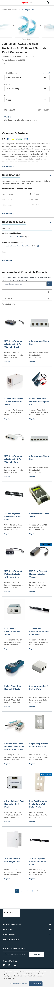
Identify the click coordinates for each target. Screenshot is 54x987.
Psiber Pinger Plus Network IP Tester (12, 687)
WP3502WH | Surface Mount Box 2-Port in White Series (39, 698)
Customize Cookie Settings (18, 984)
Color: (6, 95)
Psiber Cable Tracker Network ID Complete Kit (39, 401)
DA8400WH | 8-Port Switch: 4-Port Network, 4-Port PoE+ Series (14, 813)
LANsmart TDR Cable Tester (39, 515)
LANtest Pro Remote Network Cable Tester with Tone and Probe (14, 746)
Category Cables (29, 9)
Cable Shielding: (10, 73)
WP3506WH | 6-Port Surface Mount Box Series (39, 468)
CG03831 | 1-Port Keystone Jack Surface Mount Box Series (13, 411)
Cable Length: (9, 84)
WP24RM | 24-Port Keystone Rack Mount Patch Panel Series (39, 871)
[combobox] (27, 77)
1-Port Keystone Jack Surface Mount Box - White (13, 401)
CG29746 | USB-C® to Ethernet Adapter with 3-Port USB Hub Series (14, 468)
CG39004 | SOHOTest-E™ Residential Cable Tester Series (13, 641)
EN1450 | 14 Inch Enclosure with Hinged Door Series (13, 871)
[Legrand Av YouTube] (15, 965)
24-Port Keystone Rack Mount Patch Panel (37, 861)
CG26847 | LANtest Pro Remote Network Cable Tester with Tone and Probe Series (14, 756)
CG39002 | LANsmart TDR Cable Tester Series (38, 526)
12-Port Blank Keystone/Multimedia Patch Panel (39, 631)
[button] (3, 3)
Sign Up (37, 954)
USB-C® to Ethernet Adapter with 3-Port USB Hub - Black (13, 344)
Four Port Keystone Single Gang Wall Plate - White (38, 804)
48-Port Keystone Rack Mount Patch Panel (12, 516)
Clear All (46, 73)
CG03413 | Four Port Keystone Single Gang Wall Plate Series (38, 813)
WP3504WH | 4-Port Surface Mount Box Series (39, 353)
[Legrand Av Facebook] (4, 965)
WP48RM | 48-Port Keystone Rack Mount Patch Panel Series (14, 526)
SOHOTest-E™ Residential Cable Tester (12, 631)
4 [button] (32, 891)
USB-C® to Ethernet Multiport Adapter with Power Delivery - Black (14, 575)
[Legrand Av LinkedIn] (10, 965)
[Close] (50, 972)
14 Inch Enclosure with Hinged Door (12, 860)
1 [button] (16, 891)
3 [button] (27, 891)
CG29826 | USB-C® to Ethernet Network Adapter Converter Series (38, 583)
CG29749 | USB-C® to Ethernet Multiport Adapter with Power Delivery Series (13, 583)
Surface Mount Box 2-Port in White (39, 687)
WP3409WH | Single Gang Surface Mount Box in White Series (38, 756)
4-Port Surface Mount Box (39, 342)
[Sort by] (27, 298)
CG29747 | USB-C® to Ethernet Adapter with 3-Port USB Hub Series (14, 353)
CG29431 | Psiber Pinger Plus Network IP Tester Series (14, 698)
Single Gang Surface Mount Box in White (38, 745)
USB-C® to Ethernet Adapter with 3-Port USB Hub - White (13, 459)
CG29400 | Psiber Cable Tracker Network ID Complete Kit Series (39, 411)
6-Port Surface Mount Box (39, 457)
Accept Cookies (36, 984)
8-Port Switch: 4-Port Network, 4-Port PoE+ (14, 804)
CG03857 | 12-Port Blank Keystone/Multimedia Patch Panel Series (38, 641)
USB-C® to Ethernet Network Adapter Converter (38, 574)
